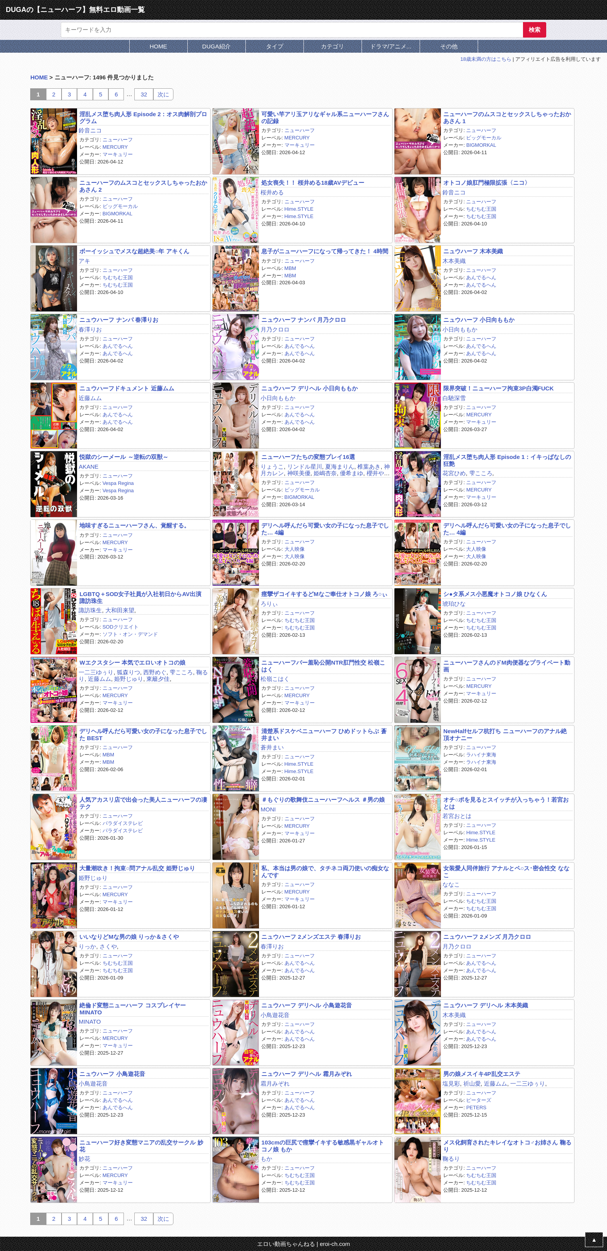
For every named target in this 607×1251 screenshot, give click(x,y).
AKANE (88, 466)
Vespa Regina (118, 483)
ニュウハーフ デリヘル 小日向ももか (309, 388)
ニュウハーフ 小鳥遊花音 (112, 1074)
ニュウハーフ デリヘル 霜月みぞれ (306, 1074)
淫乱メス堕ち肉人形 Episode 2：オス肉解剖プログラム (143, 117)
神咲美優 (298, 473)
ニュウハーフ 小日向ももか (478, 319)
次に (163, 94)
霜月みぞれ (275, 1083)
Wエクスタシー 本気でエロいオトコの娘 (132, 662)
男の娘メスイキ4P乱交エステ (481, 1074)
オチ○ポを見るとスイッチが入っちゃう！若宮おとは (506, 802)
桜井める (272, 192)
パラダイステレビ (123, 823)
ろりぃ (269, 603)
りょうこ (272, 466)
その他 (449, 46)
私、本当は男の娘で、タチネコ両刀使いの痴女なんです (325, 871)
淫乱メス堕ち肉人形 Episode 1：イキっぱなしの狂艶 (507, 460)
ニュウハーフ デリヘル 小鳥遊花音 (306, 1005)
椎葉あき (369, 466)
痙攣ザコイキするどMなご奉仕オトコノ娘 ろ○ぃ (324, 594)
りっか (87, 946)
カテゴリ (332, 46)
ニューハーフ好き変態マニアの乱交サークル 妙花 (141, 1145)
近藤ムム (90, 398)
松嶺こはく (275, 678)
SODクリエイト (121, 627)
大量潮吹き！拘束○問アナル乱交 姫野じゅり (137, 868)
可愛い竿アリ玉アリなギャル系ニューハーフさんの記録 (325, 117)
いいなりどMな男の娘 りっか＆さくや (129, 936)
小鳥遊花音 (275, 1015)
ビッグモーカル (483, 138)
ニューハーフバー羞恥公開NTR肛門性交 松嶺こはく (323, 665)
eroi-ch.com (335, 1244)
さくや (108, 946)
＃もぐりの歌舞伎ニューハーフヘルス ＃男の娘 (323, 799)
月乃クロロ (275, 329)
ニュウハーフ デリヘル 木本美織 (485, 1005)
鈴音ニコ (90, 130)
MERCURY (115, 147)
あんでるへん (481, 277)
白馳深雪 (454, 398)
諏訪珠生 (90, 610)
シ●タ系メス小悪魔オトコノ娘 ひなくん (495, 594)
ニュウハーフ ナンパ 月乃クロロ (303, 319)
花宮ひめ (454, 473)
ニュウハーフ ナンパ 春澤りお (118, 319)
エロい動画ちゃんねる (286, 1244)
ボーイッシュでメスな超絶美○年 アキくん (134, 251)
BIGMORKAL (481, 145)
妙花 (84, 1158)
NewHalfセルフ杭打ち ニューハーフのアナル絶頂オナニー (504, 734)
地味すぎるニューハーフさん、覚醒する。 (134, 525)
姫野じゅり (128, 678)
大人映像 (295, 549)
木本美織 (454, 261)
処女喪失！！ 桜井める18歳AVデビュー (312, 182)
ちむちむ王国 (481, 209)
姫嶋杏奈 (325, 473)
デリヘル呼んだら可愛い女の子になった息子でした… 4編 (325, 528)
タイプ (274, 46)
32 (144, 94)
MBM (290, 268)
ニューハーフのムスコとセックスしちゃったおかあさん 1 (507, 117)
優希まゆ (351, 473)
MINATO (90, 1021)
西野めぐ (154, 672)
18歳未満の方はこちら (485, 59)
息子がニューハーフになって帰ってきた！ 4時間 (324, 251)
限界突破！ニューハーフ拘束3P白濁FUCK (498, 388)
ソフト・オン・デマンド (130, 634)
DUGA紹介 (216, 46)
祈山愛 (472, 1083)
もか (266, 1158)
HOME (158, 46)
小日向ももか (459, 329)
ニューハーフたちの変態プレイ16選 (308, 457)
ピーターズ (478, 1100)
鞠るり (451, 1158)
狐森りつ (128, 672)
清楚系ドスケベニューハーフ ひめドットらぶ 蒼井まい (323, 734)
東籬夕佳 (158, 678)
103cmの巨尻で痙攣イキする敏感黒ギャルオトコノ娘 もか (322, 1145)
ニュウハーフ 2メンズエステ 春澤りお (311, 936)
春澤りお (90, 329)
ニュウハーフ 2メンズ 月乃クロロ (487, 936)
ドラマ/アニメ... (391, 46)
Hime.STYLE (299, 209)
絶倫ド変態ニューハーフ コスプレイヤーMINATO (132, 1008)
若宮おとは (457, 816)
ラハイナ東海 (481, 755)
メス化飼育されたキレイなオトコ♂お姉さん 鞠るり (507, 1145)
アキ (84, 261)
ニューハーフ (118, 140)
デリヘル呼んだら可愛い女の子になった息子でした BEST (143, 734)
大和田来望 (119, 610)
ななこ (451, 884)
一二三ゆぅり (96, 672)
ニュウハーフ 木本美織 (473, 251)
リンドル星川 (304, 466)
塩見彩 (451, 1083)
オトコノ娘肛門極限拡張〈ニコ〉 (486, 182)
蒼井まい (272, 747)
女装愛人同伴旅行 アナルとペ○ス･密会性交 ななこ (506, 871)
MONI (268, 809)
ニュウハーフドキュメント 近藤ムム (126, 388)
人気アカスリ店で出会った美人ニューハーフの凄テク (143, 802)
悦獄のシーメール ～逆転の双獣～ (123, 457)
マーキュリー (118, 154)
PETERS (476, 1107)
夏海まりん (339, 466)
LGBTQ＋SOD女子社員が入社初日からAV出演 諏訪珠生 (140, 597)
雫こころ (480, 473)
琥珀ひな (454, 603)
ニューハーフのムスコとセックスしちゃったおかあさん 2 (143, 185)
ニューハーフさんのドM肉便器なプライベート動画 (506, 665)
